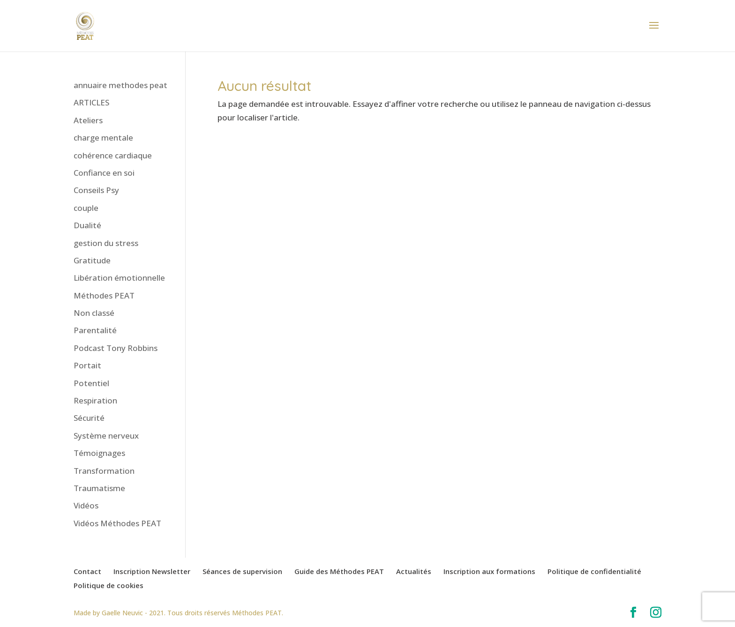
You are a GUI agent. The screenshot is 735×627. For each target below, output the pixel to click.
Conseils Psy (96, 190)
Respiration (95, 400)
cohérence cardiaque (113, 155)
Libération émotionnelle (119, 277)
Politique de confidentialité (594, 571)
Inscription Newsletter (151, 571)
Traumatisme (99, 488)
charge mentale (103, 137)
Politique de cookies (108, 585)
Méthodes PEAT (104, 295)
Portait (87, 365)
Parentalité (95, 330)
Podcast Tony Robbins (116, 348)
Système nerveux (106, 435)
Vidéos (86, 505)
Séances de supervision (242, 571)
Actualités (413, 571)
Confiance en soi (104, 172)
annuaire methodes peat (120, 85)
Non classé (94, 312)
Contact (87, 571)
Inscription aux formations (489, 571)
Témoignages (99, 453)
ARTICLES (91, 102)
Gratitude (92, 260)
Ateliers (88, 120)
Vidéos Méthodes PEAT (117, 523)
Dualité (87, 225)
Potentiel (91, 383)
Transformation (104, 470)
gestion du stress (106, 243)
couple (86, 207)
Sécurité (89, 417)
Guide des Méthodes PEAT (339, 571)
